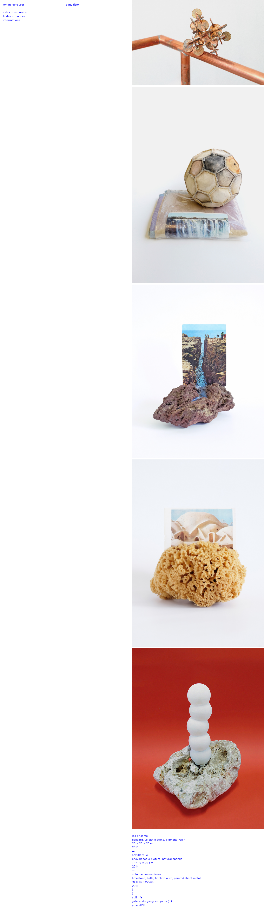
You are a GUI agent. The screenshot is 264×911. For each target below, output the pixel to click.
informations (11, 20)
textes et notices (14, 16)
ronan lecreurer (13, 4)
